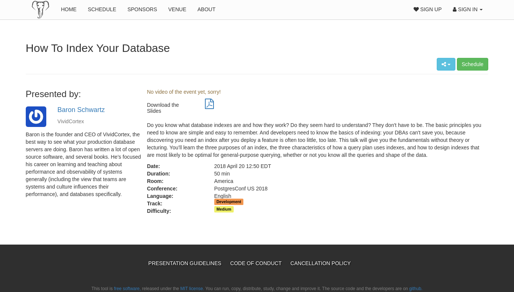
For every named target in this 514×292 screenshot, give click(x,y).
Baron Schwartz (81, 110)
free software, (127, 288)
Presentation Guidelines (185, 263)
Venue (177, 9)
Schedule (102, 9)
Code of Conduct (256, 263)
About (206, 9)
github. (416, 288)
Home (69, 9)
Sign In (468, 9)
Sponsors (142, 9)
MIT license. (192, 288)
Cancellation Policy (320, 263)
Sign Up (428, 9)
